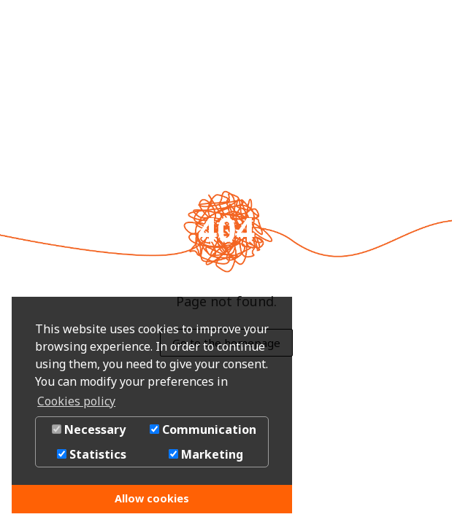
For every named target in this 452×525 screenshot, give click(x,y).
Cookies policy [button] (76, 401)
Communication (203, 429)
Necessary (89, 429)
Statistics (91, 454)
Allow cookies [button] (152, 498)
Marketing (206, 454)
